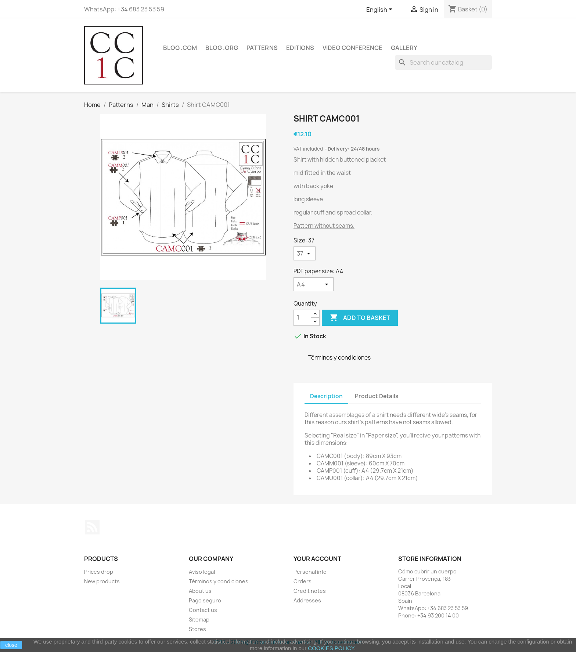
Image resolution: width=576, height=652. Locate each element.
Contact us (203, 609)
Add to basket (360, 318)
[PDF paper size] (314, 284)
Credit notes (310, 590)
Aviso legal (202, 571)
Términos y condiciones (218, 581)
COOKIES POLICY (331, 648)
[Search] (443, 62)
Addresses (307, 600)
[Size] (305, 253)
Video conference (352, 48)
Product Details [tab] (376, 396)
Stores (197, 629)
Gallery (404, 48)
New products (102, 581)
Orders (303, 581)
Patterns (262, 48)
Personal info (310, 571)
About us (200, 590)
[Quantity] (302, 318)
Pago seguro (205, 600)
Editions (300, 48)
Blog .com (180, 48)
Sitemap (199, 619)
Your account (317, 559)
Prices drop (98, 571)
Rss (92, 527)
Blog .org (221, 48)
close (11, 645)
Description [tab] (326, 396)
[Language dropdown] (380, 10)
